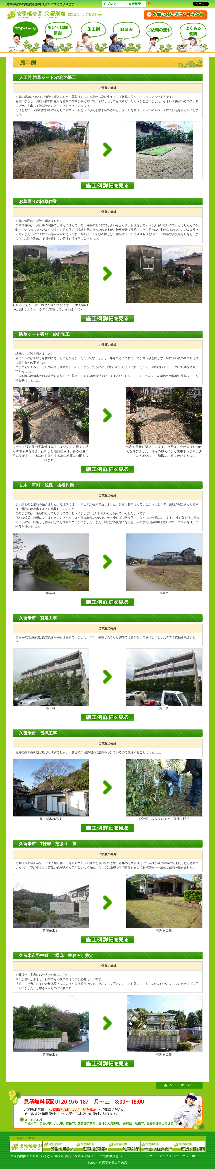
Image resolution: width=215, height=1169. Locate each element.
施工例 (91, 36)
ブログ (111, 4)
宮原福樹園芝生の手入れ (58, 1146)
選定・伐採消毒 (57, 36)
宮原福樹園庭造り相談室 (189, 1146)
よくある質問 (192, 36)
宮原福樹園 (25, 1146)
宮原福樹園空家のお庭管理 (156, 1146)
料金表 (124, 36)
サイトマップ (158, 1156)
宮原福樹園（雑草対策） (124, 1146)
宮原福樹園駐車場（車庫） (91, 1146)
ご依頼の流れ (158, 36)
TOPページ (23, 36)
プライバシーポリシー (189, 1156)
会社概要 (134, 4)
